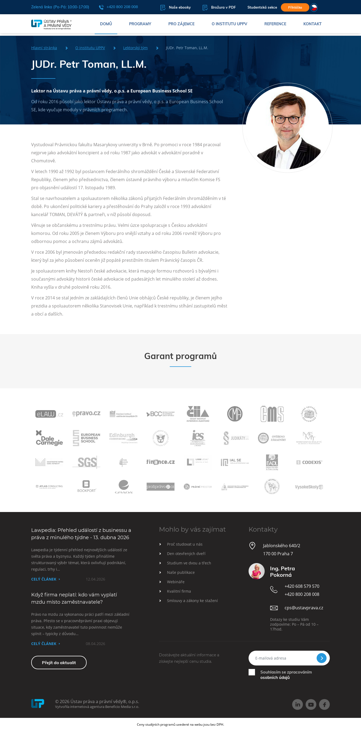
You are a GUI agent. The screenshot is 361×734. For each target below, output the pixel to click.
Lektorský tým (135, 47)
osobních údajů (275, 677)
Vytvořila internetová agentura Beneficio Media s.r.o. (97, 706)
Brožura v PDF (209, 7)
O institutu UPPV (229, 25)
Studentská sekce (252, 8)
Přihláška (294, 7)
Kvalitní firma (179, 591)
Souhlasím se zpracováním (286, 674)
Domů (106, 25)
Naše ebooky (166, 7)
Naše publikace (181, 572)
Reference (275, 25)
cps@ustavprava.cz (304, 608)
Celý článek (43, 579)
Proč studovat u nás (185, 544)
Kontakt (312, 25)
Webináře (176, 581)
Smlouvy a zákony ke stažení (192, 600)
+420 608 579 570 (302, 586)
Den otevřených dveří (186, 553)
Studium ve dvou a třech (189, 562)
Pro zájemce (181, 25)
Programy (140, 25)
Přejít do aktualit (59, 662)
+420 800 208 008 (118, 7)
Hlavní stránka (44, 47)
